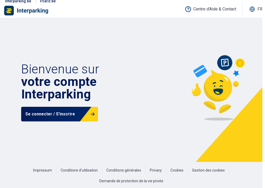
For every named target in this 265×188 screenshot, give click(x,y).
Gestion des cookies (208, 170)
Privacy (156, 170)
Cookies (176, 170)
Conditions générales (123, 170)
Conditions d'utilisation (79, 170)
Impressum (42, 170)
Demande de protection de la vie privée (131, 181)
